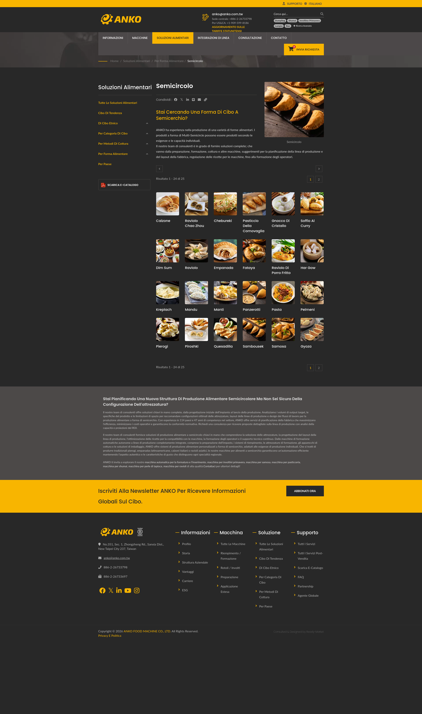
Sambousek (253, 346)
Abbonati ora (305, 563)
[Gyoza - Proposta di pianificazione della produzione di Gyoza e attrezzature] (312, 329)
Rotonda (112, 344)
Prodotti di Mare (114, 205)
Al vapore (110, 279)
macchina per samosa (261, 534)
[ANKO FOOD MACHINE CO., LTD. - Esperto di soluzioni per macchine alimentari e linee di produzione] (121, 18)
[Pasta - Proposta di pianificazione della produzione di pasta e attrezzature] (283, 292)
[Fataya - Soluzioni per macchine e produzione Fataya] (254, 250)
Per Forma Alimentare (169, 61)
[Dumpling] (280, 21)
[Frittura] (103, 316)
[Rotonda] (103, 343)
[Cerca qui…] (296, 13)
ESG (185, 662)
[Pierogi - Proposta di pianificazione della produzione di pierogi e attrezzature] (167, 329)
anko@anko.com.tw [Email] (117, 630)
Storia (186, 625)
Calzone (163, 220)
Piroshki (191, 346)
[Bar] (103, 399)
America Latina (113, 168)
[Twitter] (181, 99)
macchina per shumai (115, 538)
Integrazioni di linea (213, 38)
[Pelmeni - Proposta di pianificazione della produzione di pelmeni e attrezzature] (312, 292)
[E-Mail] (199, 99)
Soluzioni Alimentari (173, 38)
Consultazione (250, 38)
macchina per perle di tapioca (146, 538)
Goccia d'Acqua (116, 372)
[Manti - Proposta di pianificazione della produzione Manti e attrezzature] (225, 292)
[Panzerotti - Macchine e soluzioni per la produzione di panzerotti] (254, 292)
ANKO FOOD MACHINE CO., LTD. (147, 703)
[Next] (319, 168)
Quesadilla (223, 346)
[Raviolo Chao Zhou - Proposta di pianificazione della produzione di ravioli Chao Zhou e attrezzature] (196, 203)
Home (114, 61)
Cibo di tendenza (110, 113)
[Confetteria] (103, 251)
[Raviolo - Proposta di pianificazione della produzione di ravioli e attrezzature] (196, 250)
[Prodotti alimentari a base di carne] (103, 214)
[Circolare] (103, 352)
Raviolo (191, 267)
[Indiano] (103, 140)
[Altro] (103, 408)
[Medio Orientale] (103, 149)
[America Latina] (103, 167)
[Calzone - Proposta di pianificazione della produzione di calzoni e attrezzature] (167, 203)
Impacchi (110, 196)
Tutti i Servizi (306, 616)
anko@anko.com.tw (227, 14)
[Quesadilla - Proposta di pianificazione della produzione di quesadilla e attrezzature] (225, 329)
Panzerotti (251, 309)
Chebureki (223, 220)
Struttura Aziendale (195, 635)
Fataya (249, 267)
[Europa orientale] (103, 158)
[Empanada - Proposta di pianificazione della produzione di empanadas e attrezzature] (225, 250)
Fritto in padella (114, 288)
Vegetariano (111, 233)
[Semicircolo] (103, 390)
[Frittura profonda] (103, 269)
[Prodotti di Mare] (103, 204)
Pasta (276, 309)
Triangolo (112, 381)
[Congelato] (103, 186)
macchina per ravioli (176, 538)
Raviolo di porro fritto (281, 270)
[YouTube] (127, 663)
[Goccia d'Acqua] (103, 371)
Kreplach (164, 309)
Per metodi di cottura (113, 262)
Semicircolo (195, 61)
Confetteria (111, 251)
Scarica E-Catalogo (119, 440)
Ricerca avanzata (302, 25)
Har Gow (308, 267)
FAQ (301, 649)
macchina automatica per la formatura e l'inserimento (176, 534)
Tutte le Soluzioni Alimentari (271, 618)
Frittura (109, 316)
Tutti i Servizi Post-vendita (310, 628)
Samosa (279, 346)
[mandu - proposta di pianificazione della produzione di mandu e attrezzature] (196, 292)
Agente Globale (308, 668)
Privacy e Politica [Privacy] (109, 708)
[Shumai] (292, 21)
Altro (107, 408)
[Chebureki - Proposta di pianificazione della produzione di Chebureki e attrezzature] (225, 203)
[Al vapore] (103, 278)
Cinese (108, 131)
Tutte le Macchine (233, 616)
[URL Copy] (205, 99)
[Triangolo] (103, 380)
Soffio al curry (308, 223)
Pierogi (162, 346)
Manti (219, 309)
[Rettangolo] (103, 362)
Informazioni (113, 38)
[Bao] (288, 26)
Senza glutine (113, 223)
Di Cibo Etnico (108, 123)
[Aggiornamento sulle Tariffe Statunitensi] (233, 29)
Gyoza (306, 346)
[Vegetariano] (103, 232)
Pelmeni (308, 309)
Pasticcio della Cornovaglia (253, 225)
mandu (191, 309)
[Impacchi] (103, 195)
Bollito (108, 297)
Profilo (186, 616)
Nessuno (109, 325)
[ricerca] (321, 13)
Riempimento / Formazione (231, 628)
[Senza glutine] (103, 223)
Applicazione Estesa (229, 661)
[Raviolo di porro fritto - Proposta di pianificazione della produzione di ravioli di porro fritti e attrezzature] (283, 250)
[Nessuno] (103, 325)
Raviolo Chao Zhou (194, 223)
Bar (109, 399)
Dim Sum (164, 267)
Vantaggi (188, 644)
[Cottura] (103, 306)
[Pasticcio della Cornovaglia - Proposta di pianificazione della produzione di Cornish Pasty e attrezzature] (254, 203)
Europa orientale (114, 159)
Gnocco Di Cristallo (280, 223)
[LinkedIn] (187, 99)
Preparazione (229, 649)
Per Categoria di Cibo (113, 178)
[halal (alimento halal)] (103, 241)
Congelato (110, 186)
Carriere (187, 653)
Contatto (279, 38)
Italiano (315, 3)
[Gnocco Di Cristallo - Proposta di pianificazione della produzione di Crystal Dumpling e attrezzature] (283, 203)
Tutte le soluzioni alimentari (117, 102)
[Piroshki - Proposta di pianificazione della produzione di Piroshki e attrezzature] (196, 329)
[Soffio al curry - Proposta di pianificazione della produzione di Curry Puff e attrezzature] (312, 203)
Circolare (112, 353)
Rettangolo (113, 362)
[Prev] (159, 168)
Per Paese (105, 419)
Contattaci (212, 538)
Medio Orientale (114, 149)
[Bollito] (103, 297)
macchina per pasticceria (289, 534)
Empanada (223, 267)
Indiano (109, 140)
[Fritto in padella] (103, 288)
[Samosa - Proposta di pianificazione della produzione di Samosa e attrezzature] (283, 329)
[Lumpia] (279, 26)
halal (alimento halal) (117, 242)
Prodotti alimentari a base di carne (126, 214)
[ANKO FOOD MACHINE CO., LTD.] (134, 605)
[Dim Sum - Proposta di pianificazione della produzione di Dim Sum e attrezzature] (167, 250)
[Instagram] (136, 663)
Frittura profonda (114, 270)
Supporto (294, 3)
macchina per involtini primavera (228, 534)
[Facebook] (175, 99)
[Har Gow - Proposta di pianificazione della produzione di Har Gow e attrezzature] (312, 250)
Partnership (305, 658)
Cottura (109, 307)
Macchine (140, 38)
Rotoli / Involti (230, 640)
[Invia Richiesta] (304, 49)
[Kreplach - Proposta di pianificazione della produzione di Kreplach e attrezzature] (167, 292)
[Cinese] (103, 130)
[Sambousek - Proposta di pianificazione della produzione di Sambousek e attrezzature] (254, 329)
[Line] (193, 99)
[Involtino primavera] (309, 21)
